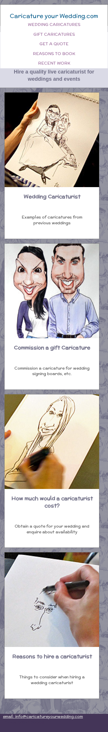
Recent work (54, 63)
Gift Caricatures (54, 34)
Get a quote (54, 44)
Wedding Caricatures (54, 24)
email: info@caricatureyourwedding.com (43, 716)
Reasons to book (54, 54)
